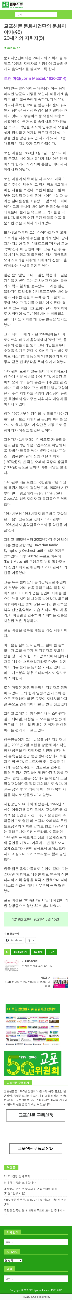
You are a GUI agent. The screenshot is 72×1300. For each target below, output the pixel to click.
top (51, 952)
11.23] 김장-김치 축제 (17, 1176)
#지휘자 (38, 952)
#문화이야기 (20, 952)
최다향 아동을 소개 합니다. (20, 1182)
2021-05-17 (13, 48)
